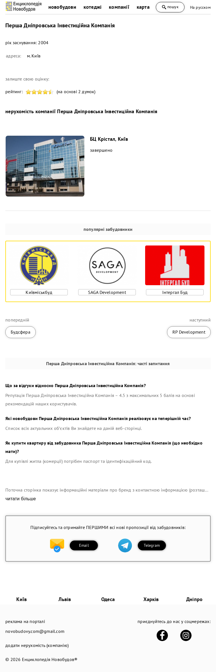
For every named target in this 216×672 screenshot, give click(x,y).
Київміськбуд (39, 292)
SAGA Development (107, 292)
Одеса (108, 599)
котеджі (93, 7)
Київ (21, 599)
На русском (200, 7)
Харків (151, 599)
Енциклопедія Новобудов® (50, 659)
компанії (119, 7)
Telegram (152, 545)
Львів (64, 599)
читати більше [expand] (20, 498)
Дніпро (194, 599)
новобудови (62, 7)
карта (143, 7)
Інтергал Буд (175, 292)
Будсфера (20, 332)
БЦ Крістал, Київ (109, 139)
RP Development (188, 332)
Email (84, 545)
